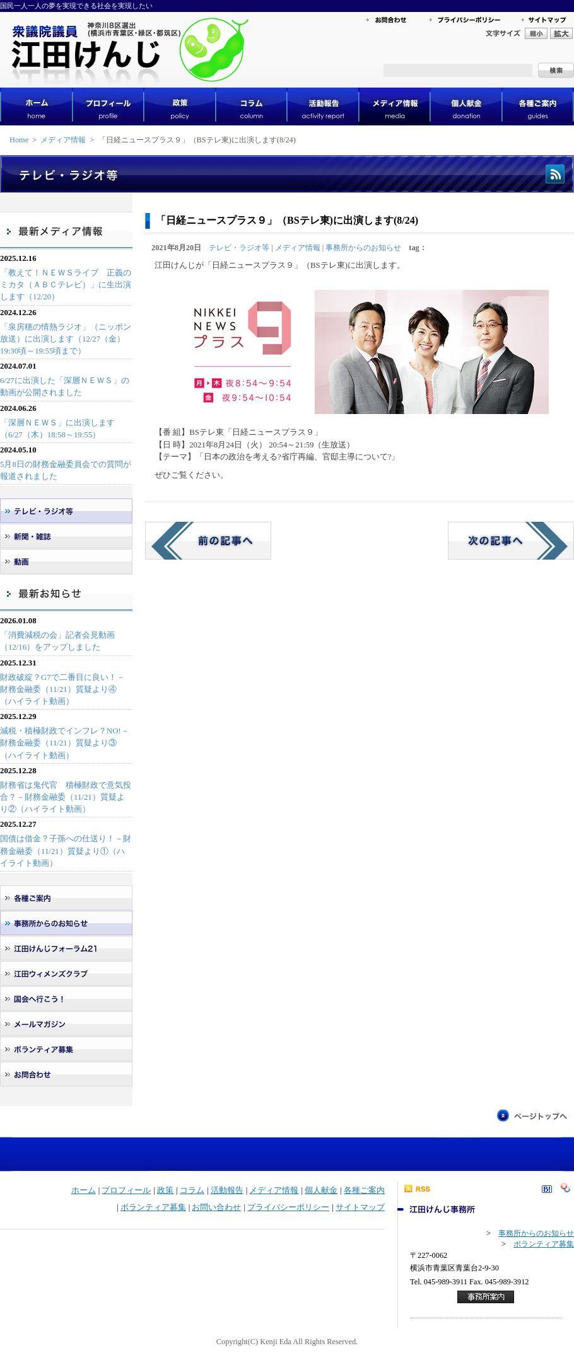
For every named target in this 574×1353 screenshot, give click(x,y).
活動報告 (227, 1190)
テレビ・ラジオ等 (239, 247)
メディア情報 (63, 139)
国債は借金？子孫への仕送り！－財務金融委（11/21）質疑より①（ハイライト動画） (65, 850)
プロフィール (126, 1190)
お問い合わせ (216, 1207)
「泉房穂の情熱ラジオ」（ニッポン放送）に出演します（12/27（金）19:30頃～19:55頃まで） (65, 339)
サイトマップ (360, 1207)
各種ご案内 (364, 1190)
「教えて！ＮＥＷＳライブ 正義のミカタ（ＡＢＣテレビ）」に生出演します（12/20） (65, 284)
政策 (165, 1190)
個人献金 (321, 1190)
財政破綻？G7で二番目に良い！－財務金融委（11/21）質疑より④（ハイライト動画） (62, 689)
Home (18, 139)
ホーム (83, 1190)
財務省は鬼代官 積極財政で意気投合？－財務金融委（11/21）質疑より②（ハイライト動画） (65, 797)
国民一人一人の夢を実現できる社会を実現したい (76, 5)
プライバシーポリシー (288, 1207)
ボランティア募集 (153, 1207)
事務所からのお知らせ (363, 247)
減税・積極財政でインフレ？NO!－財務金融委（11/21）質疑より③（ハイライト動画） (64, 743)
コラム (192, 1190)
